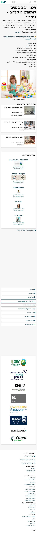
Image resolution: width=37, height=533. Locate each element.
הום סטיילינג (31, 493)
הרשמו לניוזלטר (29, 456)
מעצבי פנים (31, 507)
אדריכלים (32, 505)
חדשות (33, 289)
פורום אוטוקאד (30, 498)
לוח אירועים (31, 313)
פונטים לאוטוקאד (30, 484)
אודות (33, 519)
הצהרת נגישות (31, 525)
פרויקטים (32, 297)
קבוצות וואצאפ (30, 324)
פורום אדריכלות (30, 489)
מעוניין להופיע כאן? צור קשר (26, 230)
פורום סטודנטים (30, 496)
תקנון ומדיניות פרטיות (28, 516)
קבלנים (33, 512)
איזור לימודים (31, 320)
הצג (29, 43)
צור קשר (32, 523)
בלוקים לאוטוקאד (29, 480)
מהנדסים (32, 509)
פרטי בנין (32, 477)
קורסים (33, 468)
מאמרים (32, 293)
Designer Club (30, 470)
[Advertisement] (18, 245)
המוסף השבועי (30, 317)
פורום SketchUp (30, 500)
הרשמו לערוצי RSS (28, 463)
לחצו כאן (18, 32)
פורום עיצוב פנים (30, 491)
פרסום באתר (31, 521)
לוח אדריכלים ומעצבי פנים (27, 301)
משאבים (32, 482)
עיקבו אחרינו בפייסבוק (27, 459)
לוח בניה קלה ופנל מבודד (27, 309)
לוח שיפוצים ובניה (29, 305)
